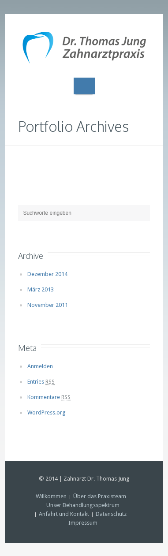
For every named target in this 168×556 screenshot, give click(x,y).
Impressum (82, 522)
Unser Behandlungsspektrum (82, 505)
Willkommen (51, 496)
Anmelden (40, 366)
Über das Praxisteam (99, 496)
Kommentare (49, 397)
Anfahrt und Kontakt (64, 514)
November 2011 (47, 305)
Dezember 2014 (47, 274)
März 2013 (40, 289)
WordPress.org (46, 412)
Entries (41, 381)
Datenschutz (111, 514)
